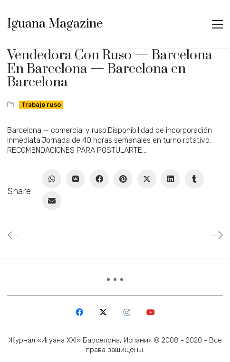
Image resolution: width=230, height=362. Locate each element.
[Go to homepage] (55, 24)
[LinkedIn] (170, 178)
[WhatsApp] (51, 178)
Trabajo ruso (41, 104)
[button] (217, 24)
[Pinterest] (123, 178)
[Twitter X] (146, 178)
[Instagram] (126, 312)
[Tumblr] (194, 178)
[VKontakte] (75, 178)
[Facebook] (99, 178)
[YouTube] (150, 312)
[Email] (51, 200)
